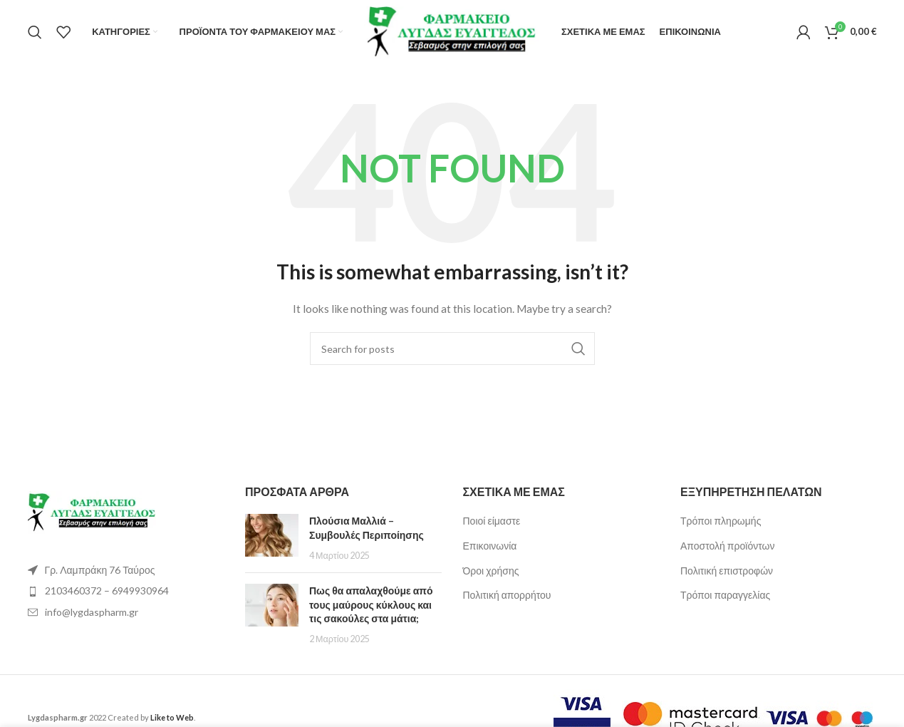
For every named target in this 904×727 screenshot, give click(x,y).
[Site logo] (452, 30)
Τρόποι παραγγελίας (725, 595)
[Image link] (92, 511)
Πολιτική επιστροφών (726, 570)
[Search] (35, 32)
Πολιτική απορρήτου (507, 595)
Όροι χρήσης (491, 570)
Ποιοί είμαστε (492, 521)
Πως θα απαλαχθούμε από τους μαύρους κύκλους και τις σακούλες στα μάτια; (371, 604)
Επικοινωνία (490, 546)
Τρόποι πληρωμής (720, 521)
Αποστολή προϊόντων (727, 546)
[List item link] (126, 591)
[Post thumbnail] (271, 538)
